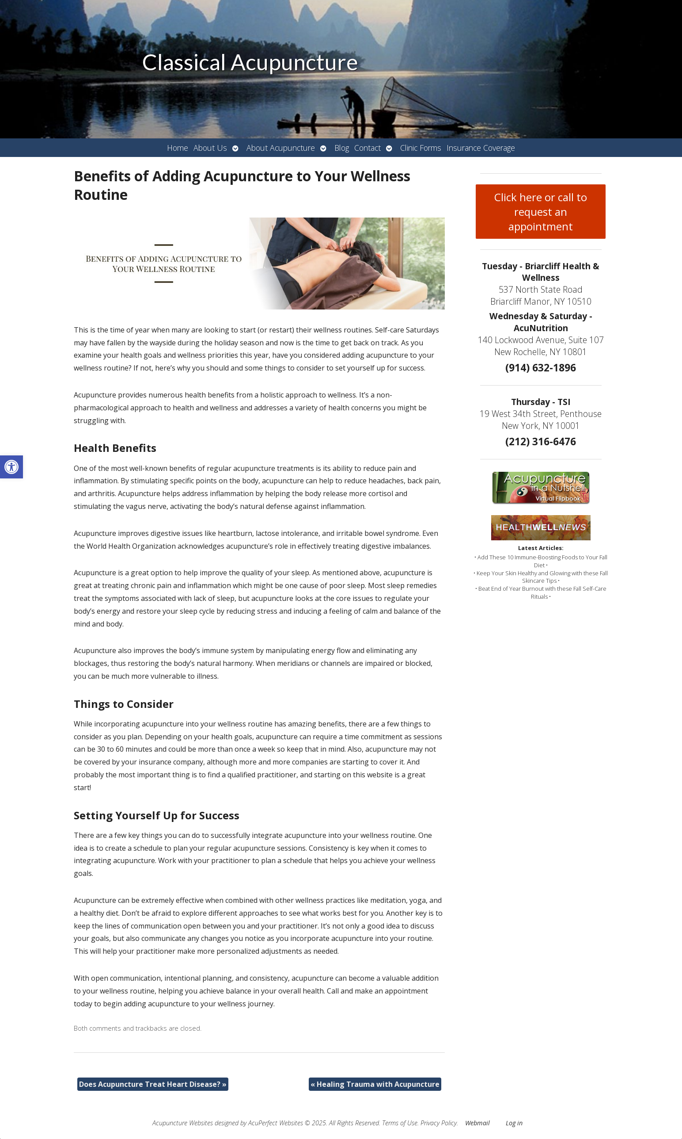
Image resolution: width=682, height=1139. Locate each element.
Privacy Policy (439, 1123)
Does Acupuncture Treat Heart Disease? (153, 1084)
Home (177, 147)
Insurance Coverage (481, 147)
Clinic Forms (420, 147)
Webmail (477, 1123)
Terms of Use (399, 1123)
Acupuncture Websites (182, 1123)
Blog (341, 147)
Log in (514, 1123)
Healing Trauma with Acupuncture (375, 1084)
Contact (367, 147)
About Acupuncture (280, 147)
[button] (11, 466)
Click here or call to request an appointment (540, 211)
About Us (210, 147)
